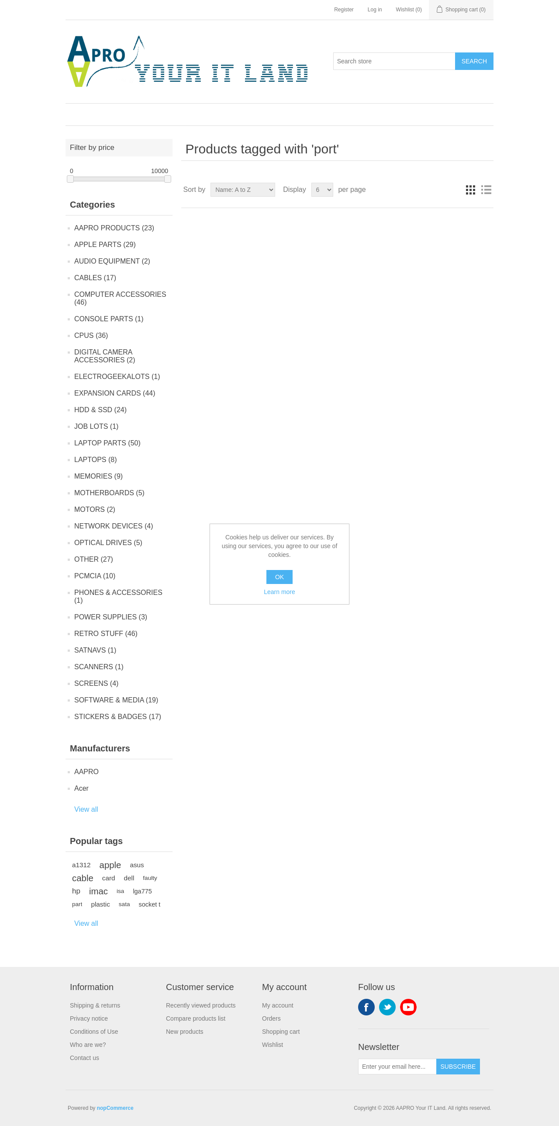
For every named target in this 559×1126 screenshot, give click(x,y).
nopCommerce (115, 1108)
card (108, 878)
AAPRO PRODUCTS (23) (114, 228)
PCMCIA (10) (94, 576)
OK (279, 576)
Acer (81, 788)
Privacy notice (89, 1018)
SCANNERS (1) (99, 667)
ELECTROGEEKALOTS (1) (117, 376)
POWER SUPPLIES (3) (110, 617)
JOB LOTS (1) (96, 426)
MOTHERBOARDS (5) (109, 493)
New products (185, 1031)
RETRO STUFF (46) (106, 633)
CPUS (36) (91, 335)
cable (82, 878)
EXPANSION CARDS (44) (114, 393)
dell (129, 878)
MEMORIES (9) (98, 476)
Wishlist (272, 1044)
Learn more (279, 591)
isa (120, 891)
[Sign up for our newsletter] (397, 1066)
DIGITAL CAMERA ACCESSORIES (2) (104, 356)
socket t (150, 904)
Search (474, 61)
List (486, 190)
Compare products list (195, 1018)
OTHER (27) (93, 559)
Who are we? (88, 1044)
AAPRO (86, 771)
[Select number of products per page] (322, 190)
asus (137, 865)
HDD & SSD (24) (100, 410)
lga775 (142, 891)
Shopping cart (281, 1031)
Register (344, 10)
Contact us (84, 1057)
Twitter (387, 1007)
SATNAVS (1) (95, 650)
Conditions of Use (94, 1031)
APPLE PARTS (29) (105, 244)
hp (76, 891)
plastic (100, 904)
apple (110, 865)
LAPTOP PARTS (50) (107, 443)
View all (86, 809)
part (77, 904)
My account (277, 1005)
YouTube (408, 1007)
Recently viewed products (201, 1005)
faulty (150, 878)
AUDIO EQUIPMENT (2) (112, 261)
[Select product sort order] (242, 190)
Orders (271, 1018)
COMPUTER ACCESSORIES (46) (120, 298)
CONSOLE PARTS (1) (109, 319)
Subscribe (458, 1066)
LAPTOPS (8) (95, 459)
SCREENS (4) (96, 683)
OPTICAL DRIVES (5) (108, 542)
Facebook (366, 1007)
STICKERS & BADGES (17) (117, 716)
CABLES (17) (95, 278)
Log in (375, 10)
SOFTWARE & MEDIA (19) (116, 700)
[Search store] (394, 61)
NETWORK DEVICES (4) (113, 526)
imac (98, 891)
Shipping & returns (95, 1005)
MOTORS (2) (94, 509)
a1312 (81, 865)
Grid (470, 190)
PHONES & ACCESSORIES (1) (118, 596)
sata (124, 904)
